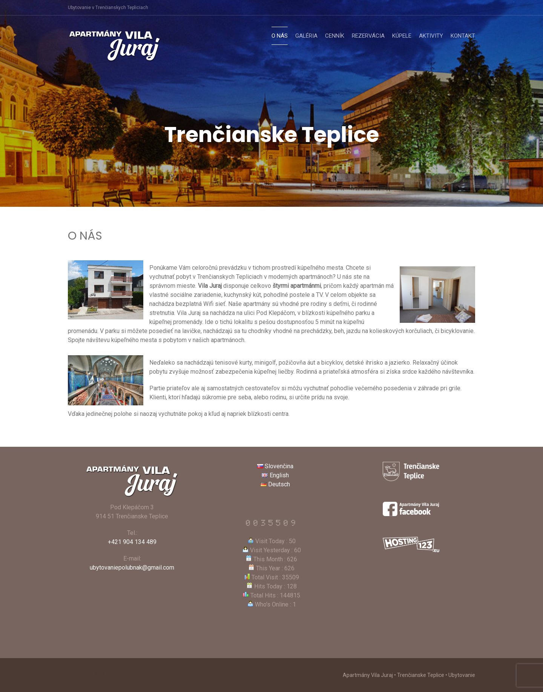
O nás (280, 35)
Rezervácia (368, 35)
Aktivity (431, 35)
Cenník (334, 35)
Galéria (306, 35)
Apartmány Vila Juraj (114, 674)
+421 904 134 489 (132, 541)
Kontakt (463, 35)
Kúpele (401, 35)
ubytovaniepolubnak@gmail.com (132, 567)
